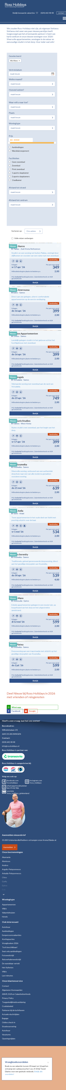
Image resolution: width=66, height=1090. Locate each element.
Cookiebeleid (7, 1006)
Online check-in (8, 1022)
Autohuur (6, 927)
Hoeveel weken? (16, 89)
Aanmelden (8, 847)
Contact (5, 986)
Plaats (12, 113)
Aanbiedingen (18, 147)
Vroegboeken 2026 (10, 943)
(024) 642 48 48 (47, 13)
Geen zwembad (18, 162)
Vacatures (6, 1034)
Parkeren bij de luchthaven (13, 1010)
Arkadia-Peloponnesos (11, 873)
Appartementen (9, 904)
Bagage (5, 1018)
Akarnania (6, 857)
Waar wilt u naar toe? (18, 102)
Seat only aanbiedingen (12, 951)
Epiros (4, 885)
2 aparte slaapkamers (21, 176)
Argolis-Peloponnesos (11, 869)
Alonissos (6, 861)
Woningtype (14, 123)
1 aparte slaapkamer (20, 173)
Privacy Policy (7, 998)
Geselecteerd (15, 56)
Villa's (4, 908)
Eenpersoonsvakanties (11, 935)
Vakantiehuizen (8, 912)
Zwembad (16, 165)
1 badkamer (17, 180)
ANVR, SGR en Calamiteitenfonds (16, 994)
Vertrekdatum (15, 70)
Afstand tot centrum (18, 200)
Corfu (4, 881)
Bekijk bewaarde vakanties (25, 13)
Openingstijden (8, 1038)
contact (61, 13)
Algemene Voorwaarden (12, 990)
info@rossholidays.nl (10, 746)
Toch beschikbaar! (10, 947)
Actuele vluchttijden (10, 1014)
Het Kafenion (7, 967)
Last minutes (7, 975)
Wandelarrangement (20, 151)
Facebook (16, 711)
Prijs (11, 136)
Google (32, 711)
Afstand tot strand (17, 187)
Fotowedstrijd (8, 955)
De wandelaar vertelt (11, 963)
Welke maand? (15, 79)
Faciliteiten (14, 158)
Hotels (5, 917)
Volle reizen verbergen (23, 238)
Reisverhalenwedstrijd (11, 959)
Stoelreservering (9, 1026)
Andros (5, 865)
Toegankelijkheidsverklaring (14, 1002)
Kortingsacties (8, 939)
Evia (3, 889)
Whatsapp (16, 707)
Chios (4, 877)
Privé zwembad (18, 169)
